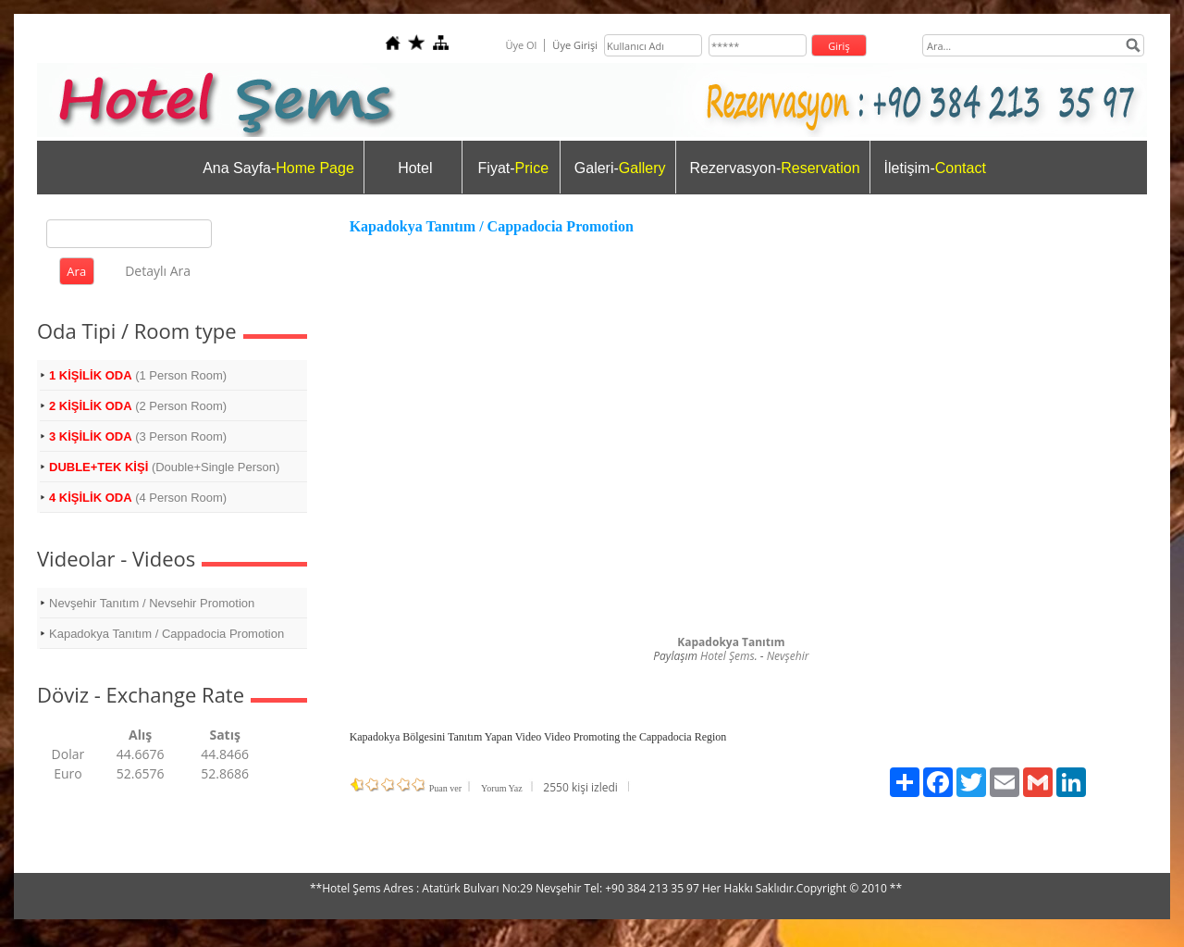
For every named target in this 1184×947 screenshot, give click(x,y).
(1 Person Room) (138, 375)
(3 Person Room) (138, 436)
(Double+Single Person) (164, 467)
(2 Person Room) (138, 406)
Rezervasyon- (775, 168)
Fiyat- (513, 168)
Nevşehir (788, 656)
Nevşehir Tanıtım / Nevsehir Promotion (151, 603)
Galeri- (620, 168)
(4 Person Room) (138, 498)
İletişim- (935, 168)
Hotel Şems (727, 656)
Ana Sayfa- (278, 168)
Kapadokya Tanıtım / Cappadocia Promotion (166, 634)
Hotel (415, 168)
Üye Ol (520, 45)
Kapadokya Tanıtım (730, 642)
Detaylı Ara (158, 271)
